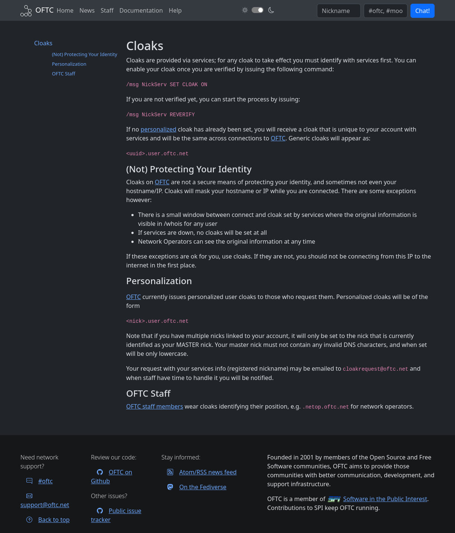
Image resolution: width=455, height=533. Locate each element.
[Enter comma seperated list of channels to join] (385, 11)
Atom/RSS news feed (199, 472)
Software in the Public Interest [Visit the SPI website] (385, 499)
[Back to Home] (37, 10)
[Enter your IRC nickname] (339, 11)
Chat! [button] (422, 11)
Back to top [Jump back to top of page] (45, 520)
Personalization (69, 64)
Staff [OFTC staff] (107, 10)
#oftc (36, 481)
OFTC (278, 138)
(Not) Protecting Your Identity (84, 54)
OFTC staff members (154, 406)
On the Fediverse (193, 487)
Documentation (141, 10)
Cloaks (43, 43)
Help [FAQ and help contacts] (175, 10)
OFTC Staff (63, 74)
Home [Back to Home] (65, 10)
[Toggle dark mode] (257, 10)
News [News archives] (87, 10)
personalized (158, 129)
